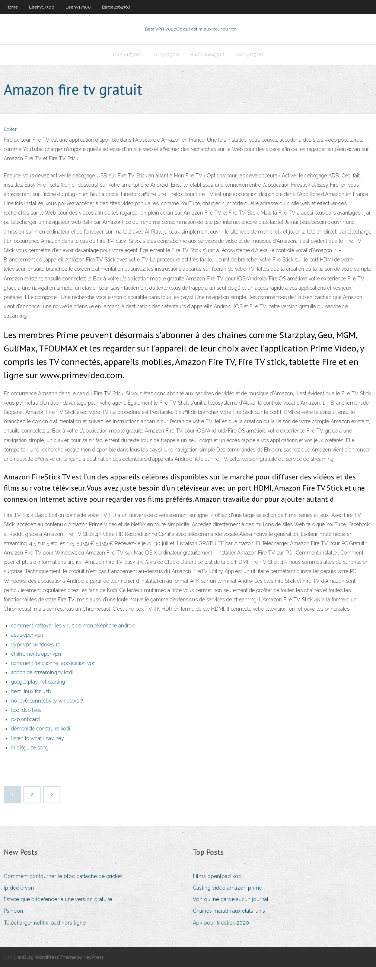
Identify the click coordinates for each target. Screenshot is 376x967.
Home (12, 7)
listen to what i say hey (37, 738)
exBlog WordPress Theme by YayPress (60, 957)
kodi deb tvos (26, 710)
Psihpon (13, 911)
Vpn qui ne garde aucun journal (230, 899)
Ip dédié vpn (19, 888)
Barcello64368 (116, 7)
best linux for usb (31, 691)
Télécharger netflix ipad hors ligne (45, 923)
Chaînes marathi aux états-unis (229, 911)
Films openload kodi (218, 876)
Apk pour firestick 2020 (221, 923)
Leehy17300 (41, 7)
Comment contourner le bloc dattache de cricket (63, 876)
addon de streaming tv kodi (42, 672)
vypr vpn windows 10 (36, 645)
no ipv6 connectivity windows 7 (47, 701)
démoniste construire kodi (40, 729)
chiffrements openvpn (36, 654)
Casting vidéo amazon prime (227, 888)
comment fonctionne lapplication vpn (53, 663)
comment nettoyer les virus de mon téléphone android (73, 626)
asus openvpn (27, 635)
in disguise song (29, 748)
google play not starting (38, 682)
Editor (10, 129)
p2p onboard (25, 719)
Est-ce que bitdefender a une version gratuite (58, 899)
